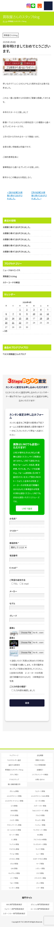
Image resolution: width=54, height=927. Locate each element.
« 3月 (5, 331)
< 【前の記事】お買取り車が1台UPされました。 (14, 195)
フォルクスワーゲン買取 (40, 810)
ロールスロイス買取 (14, 830)
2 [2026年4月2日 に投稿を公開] (27, 309)
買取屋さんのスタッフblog (14, 770)
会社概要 (40, 755)
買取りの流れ (40, 760)
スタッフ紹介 (14, 774)
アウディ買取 (14, 815)
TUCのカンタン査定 (14, 760)
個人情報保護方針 (14, 784)
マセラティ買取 (14, 849)
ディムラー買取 (40, 820)
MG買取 (40, 835)
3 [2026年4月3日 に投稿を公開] (34, 309)
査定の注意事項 (14, 765)
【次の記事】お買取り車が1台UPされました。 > (39, 195)
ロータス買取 (40, 801)
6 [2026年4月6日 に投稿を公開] (6, 313)
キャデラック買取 (14, 873)
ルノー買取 (40, 854)
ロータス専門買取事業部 (40, 909)
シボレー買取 (40, 868)
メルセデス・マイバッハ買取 (14, 801)
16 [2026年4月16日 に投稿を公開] (27, 318)
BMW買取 (14, 810)
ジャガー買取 (14, 820)
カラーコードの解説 (11, 282)
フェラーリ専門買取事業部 (14, 909)
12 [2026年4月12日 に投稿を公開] (48, 313)
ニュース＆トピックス (11, 270)
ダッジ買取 (40, 883)
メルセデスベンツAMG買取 (40, 796)
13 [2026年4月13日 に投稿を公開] (6, 318)
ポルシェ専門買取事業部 (40, 904)
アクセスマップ (14, 779)
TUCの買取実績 (40, 765)
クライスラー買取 (40, 878)
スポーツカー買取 (40, 806)
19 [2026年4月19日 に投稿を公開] (48, 318)
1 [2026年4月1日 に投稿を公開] (20, 309)
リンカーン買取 (14, 888)
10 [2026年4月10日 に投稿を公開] (34, 313)
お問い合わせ (40, 779)
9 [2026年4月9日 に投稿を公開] (27, 313)
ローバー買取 (14, 835)
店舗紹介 (40, 770)
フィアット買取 (14, 844)
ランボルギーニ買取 (40, 844)
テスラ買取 (40, 873)
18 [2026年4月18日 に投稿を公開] (41, 318)
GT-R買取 (14, 806)
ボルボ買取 (14, 863)
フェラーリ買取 (40, 791)
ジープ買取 (14, 878)
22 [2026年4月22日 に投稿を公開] (20, 322)
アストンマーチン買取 (14, 825)
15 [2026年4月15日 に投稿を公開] (20, 318)
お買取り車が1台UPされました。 (17, 227)
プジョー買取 (14, 854)
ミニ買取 (14, 839)
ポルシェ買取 (14, 791)
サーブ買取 (40, 863)
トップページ (14, 755)
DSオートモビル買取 (40, 859)
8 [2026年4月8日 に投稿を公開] (20, 313)
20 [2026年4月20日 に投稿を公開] (6, 322)
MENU (48, 5)
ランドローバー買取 (40, 830)
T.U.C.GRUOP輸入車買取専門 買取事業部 (14, 6)
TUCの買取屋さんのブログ (14, 354)
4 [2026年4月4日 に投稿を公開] (40, 309)
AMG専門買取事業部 (14, 904)
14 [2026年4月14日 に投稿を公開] (13, 318)
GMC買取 (14, 868)
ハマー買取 (40, 888)
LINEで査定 (27, 508)
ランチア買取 (40, 849)
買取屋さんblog (10, 276)
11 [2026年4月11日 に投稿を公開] (41, 313)
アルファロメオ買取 (40, 839)
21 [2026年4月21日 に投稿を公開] (13, 322)
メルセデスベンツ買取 (14, 796)
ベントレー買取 (40, 825)
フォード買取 (14, 883)
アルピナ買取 (40, 815)
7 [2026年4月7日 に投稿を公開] (13, 313)
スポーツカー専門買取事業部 (14, 913)
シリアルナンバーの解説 (40, 774)
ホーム (5, 21)
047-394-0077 (39, 5)
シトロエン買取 (14, 859)
